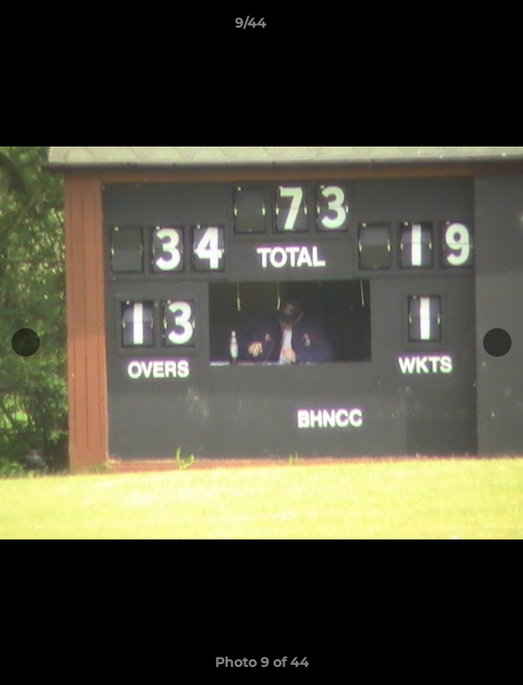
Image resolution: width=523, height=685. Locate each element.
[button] (454, 27)
